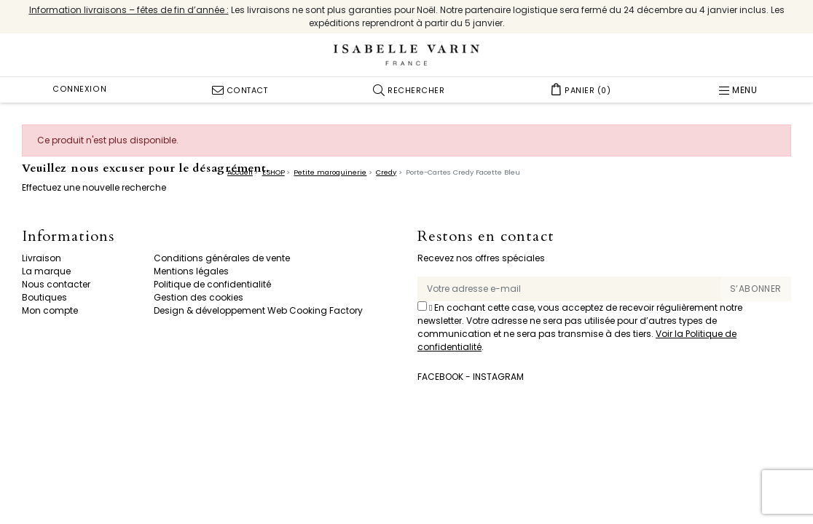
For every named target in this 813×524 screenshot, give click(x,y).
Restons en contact (485, 237)
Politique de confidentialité (212, 284)
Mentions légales (191, 271)
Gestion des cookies (198, 297)
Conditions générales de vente (222, 258)
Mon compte (50, 310)
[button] (409, 89)
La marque (46, 271)
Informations (68, 237)
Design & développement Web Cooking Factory (258, 310)
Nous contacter (56, 284)
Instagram (498, 376)
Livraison (41, 258)
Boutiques (44, 297)
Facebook (440, 376)
